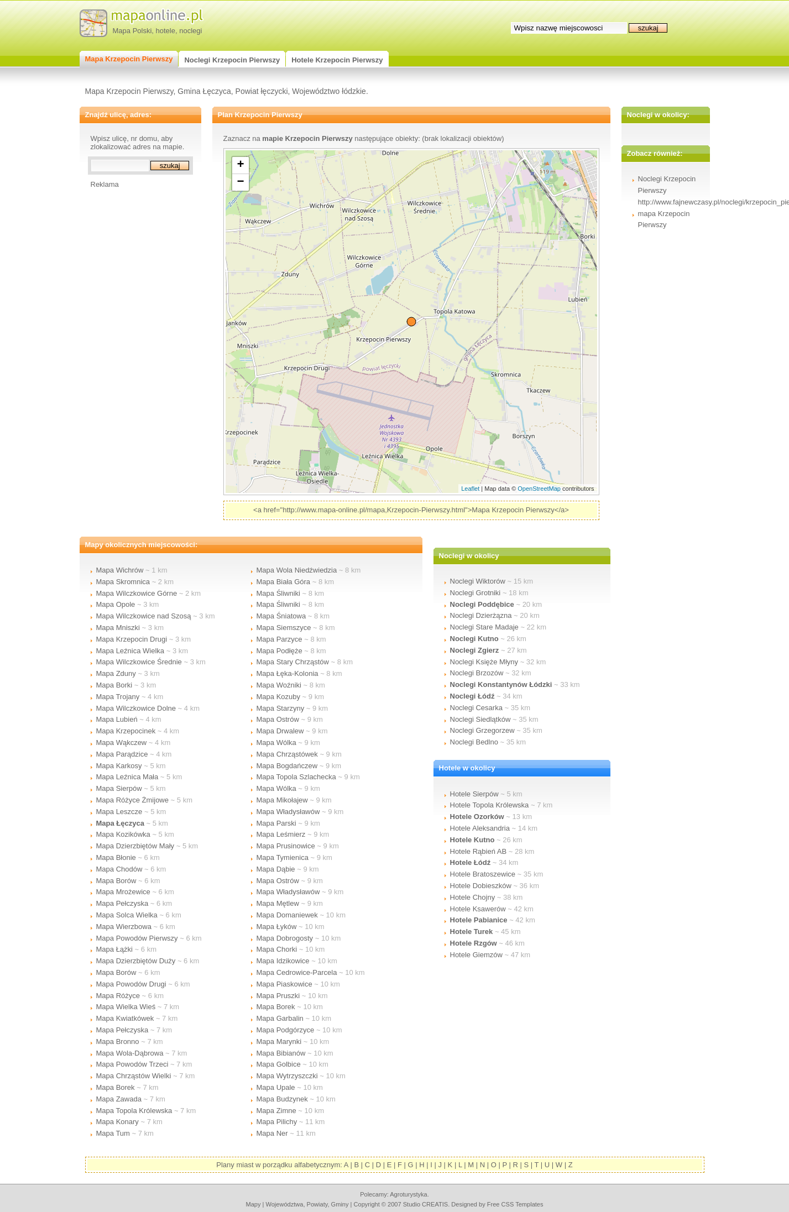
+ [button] (240, 165)
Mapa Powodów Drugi (131, 984)
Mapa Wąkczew (121, 742)
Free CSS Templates (515, 1204)
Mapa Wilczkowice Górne (136, 593)
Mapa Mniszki (118, 627)
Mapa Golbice (279, 1064)
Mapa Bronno (117, 1041)
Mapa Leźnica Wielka (130, 651)
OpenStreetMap (539, 488)
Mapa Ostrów (278, 719)
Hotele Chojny (472, 897)
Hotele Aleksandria (480, 828)
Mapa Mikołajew (282, 800)
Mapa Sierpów (119, 788)
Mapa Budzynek (282, 1099)
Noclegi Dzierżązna (481, 615)
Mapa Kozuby (279, 696)
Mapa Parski (276, 823)
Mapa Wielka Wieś (126, 1007)
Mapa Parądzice (122, 754)
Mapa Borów (116, 881)
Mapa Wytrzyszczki (287, 1076)
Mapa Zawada (119, 1099)
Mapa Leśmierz (281, 834)
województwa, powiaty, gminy (307, 1204)
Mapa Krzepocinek (126, 731)
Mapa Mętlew (278, 903)
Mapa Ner (272, 1133)
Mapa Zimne (276, 1110)
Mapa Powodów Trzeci (132, 1064)
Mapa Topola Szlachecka (296, 777)
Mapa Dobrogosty (285, 938)
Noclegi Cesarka (476, 708)
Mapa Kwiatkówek (125, 1018)
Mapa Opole (115, 604)
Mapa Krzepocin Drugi (132, 639)
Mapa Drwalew (280, 731)
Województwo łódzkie (329, 91)
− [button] (240, 182)
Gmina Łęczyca (204, 91)
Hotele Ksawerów (478, 909)
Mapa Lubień (117, 719)
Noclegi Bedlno (474, 742)
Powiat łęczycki (262, 91)
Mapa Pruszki (278, 995)
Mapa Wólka (276, 742)
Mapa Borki (114, 685)
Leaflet (470, 488)
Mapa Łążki (114, 949)
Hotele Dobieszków (480, 886)
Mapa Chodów (119, 869)
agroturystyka (408, 1194)
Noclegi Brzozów (477, 673)
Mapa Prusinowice (286, 846)
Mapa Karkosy (119, 766)
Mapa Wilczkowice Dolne (136, 708)
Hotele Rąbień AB (478, 851)
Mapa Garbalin (280, 1018)
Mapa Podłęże (279, 651)
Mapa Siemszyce (284, 627)
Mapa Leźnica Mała (127, 777)
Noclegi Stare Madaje (484, 627)
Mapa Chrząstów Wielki (133, 1076)
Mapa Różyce (118, 995)
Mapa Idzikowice (283, 961)
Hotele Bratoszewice (483, 874)
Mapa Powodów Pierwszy (137, 938)
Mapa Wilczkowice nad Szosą (143, 616)
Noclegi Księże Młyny (484, 662)
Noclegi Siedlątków (480, 719)
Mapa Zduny (116, 673)
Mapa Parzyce (279, 639)
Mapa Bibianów (281, 1053)
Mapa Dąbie (276, 869)
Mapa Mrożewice (123, 892)
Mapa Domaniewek (287, 915)
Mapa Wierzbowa (123, 926)
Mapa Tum (113, 1133)
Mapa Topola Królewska (134, 1110)
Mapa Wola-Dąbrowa (130, 1053)
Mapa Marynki (279, 1041)
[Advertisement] (135, 354)
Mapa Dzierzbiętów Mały (135, 846)
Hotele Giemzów (476, 955)
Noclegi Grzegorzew (482, 730)
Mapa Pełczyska (122, 903)
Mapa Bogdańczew (287, 766)
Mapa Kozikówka (123, 834)
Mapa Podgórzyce (286, 1030)
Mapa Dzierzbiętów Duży (136, 961)
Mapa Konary (117, 1121)
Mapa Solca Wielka (127, 915)
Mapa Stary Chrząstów (293, 662)
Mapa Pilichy (277, 1121)
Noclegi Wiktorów (477, 581)
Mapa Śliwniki (278, 593)
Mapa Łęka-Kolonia (287, 673)
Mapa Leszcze (119, 811)
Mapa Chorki (277, 949)
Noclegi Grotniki (475, 593)
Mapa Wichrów (120, 570)
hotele (165, 31)
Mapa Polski (132, 31)
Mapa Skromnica (123, 582)
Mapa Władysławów (288, 811)
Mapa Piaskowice (284, 984)
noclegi (190, 31)
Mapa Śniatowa (281, 616)
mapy (252, 1204)
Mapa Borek (115, 1087)
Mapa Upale (276, 1087)
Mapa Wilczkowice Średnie (139, 662)
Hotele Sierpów (474, 794)
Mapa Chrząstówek (287, 754)
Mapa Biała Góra (284, 582)
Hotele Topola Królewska (489, 805)
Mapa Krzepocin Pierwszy (129, 91)
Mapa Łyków (277, 926)
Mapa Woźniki (279, 685)
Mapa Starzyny (281, 708)
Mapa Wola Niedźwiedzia (297, 570)
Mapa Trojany (118, 696)
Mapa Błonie (116, 857)
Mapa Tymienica (283, 857)
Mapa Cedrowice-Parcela (297, 972)
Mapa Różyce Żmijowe (132, 800)
